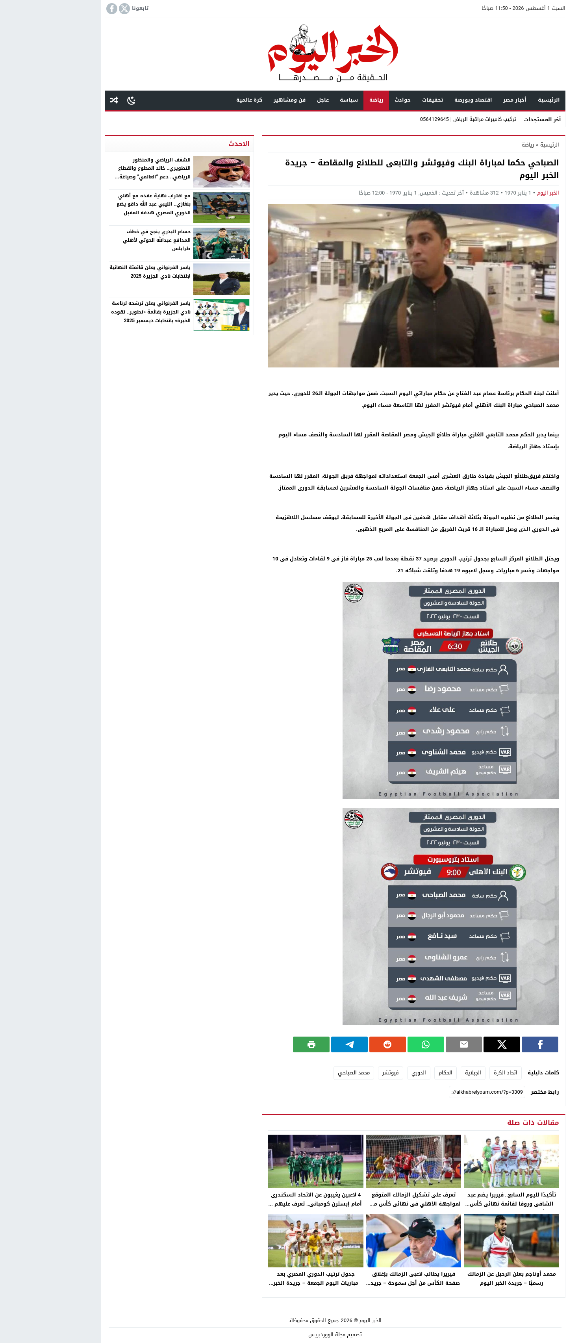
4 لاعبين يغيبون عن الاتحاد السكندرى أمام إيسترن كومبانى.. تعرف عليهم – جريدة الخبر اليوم (264, 1204)
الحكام (394, 1073)
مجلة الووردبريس (275, 1334)
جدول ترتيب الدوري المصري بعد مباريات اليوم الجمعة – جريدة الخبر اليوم (264, 1283)
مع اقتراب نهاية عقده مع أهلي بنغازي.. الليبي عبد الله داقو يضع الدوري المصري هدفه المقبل (102, 204)
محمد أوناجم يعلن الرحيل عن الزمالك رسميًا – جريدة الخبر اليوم (460, 1278)
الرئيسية (497, 100)
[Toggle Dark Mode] (79, 100)
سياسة (297, 100)
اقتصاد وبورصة (422, 100)
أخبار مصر (463, 100)
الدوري (367, 1073)
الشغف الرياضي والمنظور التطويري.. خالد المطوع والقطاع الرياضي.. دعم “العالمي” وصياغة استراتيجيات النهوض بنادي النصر (102, 173)
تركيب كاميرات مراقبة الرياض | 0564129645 (417, 119)
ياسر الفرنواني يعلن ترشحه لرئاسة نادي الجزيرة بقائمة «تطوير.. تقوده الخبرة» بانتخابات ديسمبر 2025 (99, 312)
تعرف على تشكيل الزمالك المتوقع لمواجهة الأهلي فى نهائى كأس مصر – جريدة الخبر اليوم (362, 1204)
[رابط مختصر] (435, 1092)
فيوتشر (339, 1073)
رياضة (325, 100)
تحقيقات (381, 100)
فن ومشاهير (238, 100)
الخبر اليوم (496, 193)
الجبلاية (421, 1073)
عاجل (271, 100)
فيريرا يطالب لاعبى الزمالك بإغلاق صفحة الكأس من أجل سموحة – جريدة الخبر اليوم (362, 1283)
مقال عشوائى (62, 100)
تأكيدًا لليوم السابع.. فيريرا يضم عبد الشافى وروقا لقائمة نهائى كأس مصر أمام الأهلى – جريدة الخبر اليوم (460, 1204)
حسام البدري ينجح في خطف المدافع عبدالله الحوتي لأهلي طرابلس (105, 240)
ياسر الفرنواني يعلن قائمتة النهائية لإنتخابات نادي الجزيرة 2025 (98, 271)
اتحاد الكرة (454, 1073)
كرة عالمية (198, 100)
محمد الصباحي (302, 1073)
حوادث (351, 100)
